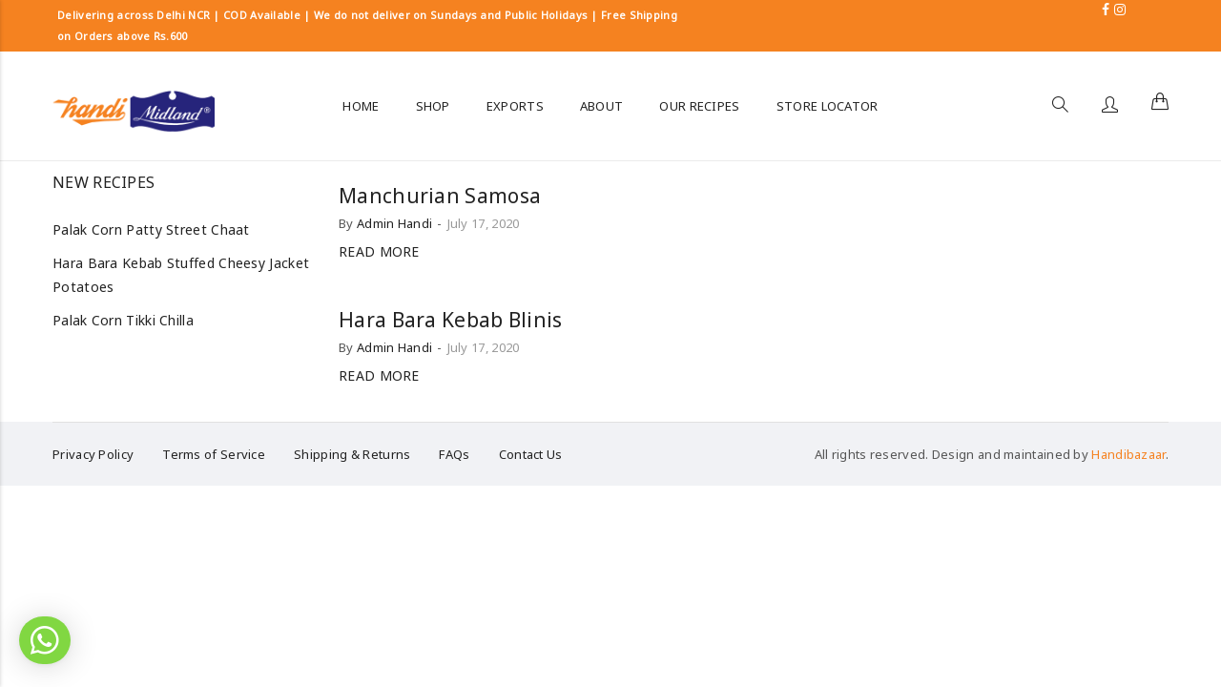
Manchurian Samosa (440, 195)
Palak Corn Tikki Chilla (123, 320)
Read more (379, 251)
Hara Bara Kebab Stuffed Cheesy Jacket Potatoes (180, 275)
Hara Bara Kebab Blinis (451, 319)
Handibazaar (1128, 454)
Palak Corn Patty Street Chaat (151, 229)
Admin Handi (394, 223)
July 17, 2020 (483, 223)
